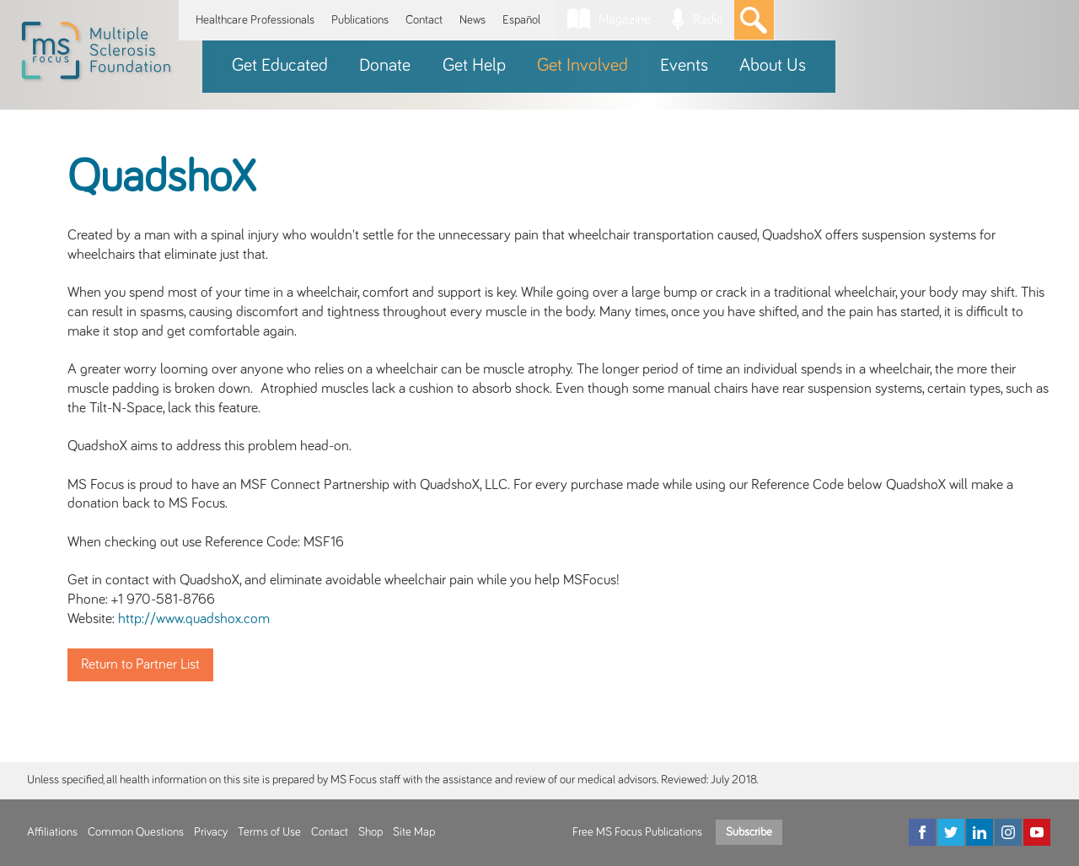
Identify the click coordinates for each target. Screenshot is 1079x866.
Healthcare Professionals (255, 19)
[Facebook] (922, 832)
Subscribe (749, 832)
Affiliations (52, 832)
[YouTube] (1036, 832)
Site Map (414, 832)
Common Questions (136, 832)
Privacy (211, 832)
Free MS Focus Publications (637, 832)
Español (521, 19)
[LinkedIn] (979, 832)
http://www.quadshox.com (194, 619)
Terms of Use (269, 832)
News (472, 19)
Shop (370, 832)
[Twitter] (950, 832)
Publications (360, 19)
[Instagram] (1008, 832)
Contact (424, 19)
